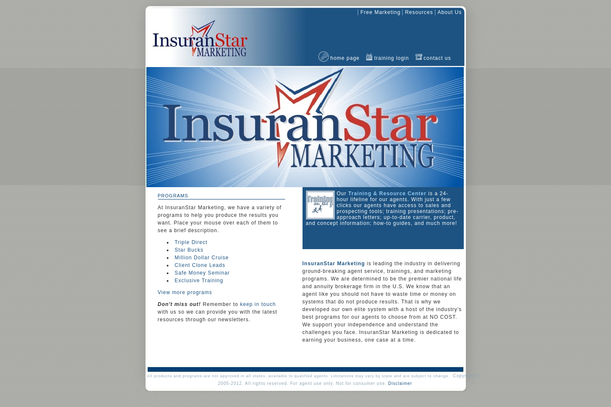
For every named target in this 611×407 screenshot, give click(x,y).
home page (345, 58)
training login (391, 58)
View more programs (185, 292)
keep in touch (258, 304)
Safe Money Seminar (202, 273)
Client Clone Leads (200, 265)
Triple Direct (191, 242)
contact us (437, 58)
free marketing (380, 12)
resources (419, 12)
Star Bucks (189, 250)
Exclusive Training (199, 280)
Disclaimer (400, 383)
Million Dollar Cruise (202, 258)
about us (449, 12)
